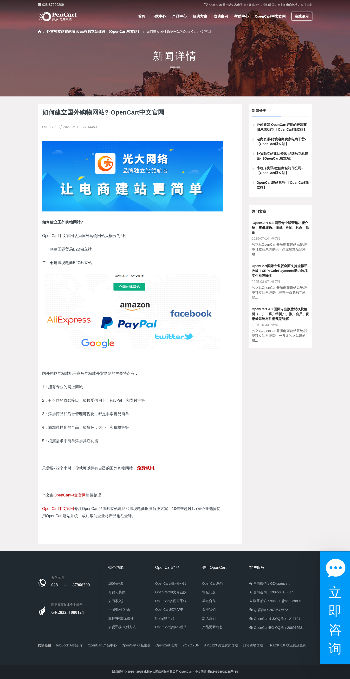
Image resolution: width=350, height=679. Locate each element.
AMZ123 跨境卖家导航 (221, 645)
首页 (141, 16)
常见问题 (209, 592)
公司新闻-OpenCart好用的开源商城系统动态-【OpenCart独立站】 (282, 127)
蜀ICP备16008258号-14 (222, 671)
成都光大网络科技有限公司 (161, 671)
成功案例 (221, 16)
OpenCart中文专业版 (171, 592)
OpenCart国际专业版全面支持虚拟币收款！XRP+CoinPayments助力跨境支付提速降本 (280, 271)
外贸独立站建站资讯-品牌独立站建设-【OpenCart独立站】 (93, 31)
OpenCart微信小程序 (171, 627)
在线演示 (302, 16)
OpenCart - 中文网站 (192, 671)
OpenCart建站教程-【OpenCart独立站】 (283, 185)
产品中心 (179, 16)
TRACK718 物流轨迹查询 (287, 645)
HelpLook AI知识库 (69, 645)
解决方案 (200, 16)
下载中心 (158, 16)
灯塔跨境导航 (253, 645)
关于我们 (209, 609)
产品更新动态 (212, 627)
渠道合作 (209, 601)
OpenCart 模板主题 (136, 645)
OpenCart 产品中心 (102, 645)
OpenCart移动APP (169, 609)
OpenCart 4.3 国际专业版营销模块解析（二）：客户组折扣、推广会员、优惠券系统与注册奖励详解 (280, 314)
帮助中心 (241, 16)
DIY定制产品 (164, 618)
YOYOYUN (190, 645)
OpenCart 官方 (167, 645)
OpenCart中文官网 (270, 16)
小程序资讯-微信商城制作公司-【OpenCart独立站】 (280, 170)
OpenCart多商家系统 (171, 601)
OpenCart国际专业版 (171, 583)
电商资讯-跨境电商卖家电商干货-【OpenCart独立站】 (281, 141)
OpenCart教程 (213, 583)
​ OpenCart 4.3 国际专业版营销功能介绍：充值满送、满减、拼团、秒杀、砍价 (280, 227)
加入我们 (209, 618)
